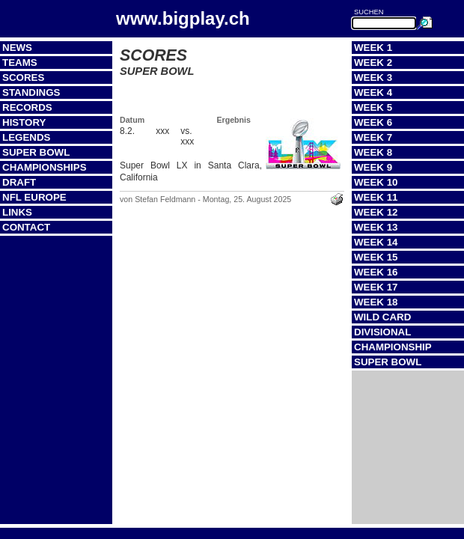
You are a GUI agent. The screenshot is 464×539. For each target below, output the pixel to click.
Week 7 (373, 137)
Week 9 (373, 167)
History (24, 122)
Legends (26, 137)
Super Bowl (36, 152)
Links (17, 212)
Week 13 (376, 227)
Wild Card (382, 317)
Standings (31, 92)
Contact (26, 227)
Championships (44, 167)
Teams (19, 62)
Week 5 (373, 107)
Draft (19, 182)
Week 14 (376, 242)
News (17, 47)
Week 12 (376, 212)
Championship (393, 347)
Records (27, 107)
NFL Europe (34, 197)
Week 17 (376, 287)
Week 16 (376, 272)
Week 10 (376, 182)
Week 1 (373, 47)
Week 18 (376, 302)
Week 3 (373, 77)
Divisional (382, 332)
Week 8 (373, 152)
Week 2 (373, 62)
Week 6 (373, 122)
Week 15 (376, 257)
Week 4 (373, 92)
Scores (23, 77)
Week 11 (376, 197)
